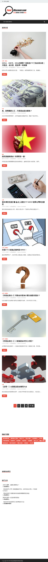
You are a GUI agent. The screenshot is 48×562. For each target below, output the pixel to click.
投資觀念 (6, 247)
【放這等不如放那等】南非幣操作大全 (13, 502)
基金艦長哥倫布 (7, 503)
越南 (3, 154)
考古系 (31, 443)
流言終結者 (5, 443)
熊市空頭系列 (13, 443)
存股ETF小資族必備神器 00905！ (14, 250)
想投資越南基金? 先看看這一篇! (13, 156)
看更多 (4, 74)
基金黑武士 (13, 67)
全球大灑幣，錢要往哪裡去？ (11, 485)
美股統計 (26, 443)
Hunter (6, 490)
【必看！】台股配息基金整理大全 (14, 387)
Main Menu (8, 21)
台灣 (3, 60)
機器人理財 (42, 440)
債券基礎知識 (6, 438)
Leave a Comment (21, 67)
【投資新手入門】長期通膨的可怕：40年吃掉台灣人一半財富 (20, 489)
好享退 (40, 438)
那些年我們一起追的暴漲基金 (11, 497)
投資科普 (13, 440)
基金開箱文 (35, 438)
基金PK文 (21, 438)
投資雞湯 (30, 440)
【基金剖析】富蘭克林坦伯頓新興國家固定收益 (16, 493)
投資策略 (18, 440)
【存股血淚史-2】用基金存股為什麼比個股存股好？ (21, 295)
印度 (3, 108)
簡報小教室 (20, 443)
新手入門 (36, 440)
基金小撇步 (28, 438)
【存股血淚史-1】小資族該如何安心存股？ (17, 341)
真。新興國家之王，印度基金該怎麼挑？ (17, 111)
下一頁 (31, 405)
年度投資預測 (6, 440)
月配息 (6, 60)
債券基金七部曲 (14, 438)
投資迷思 (24, 440)
